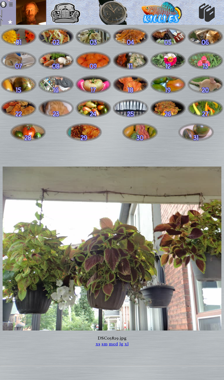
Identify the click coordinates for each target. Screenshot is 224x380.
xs (98, 344)
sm (105, 344)
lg (121, 344)
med (113, 344)
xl (127, 344)
